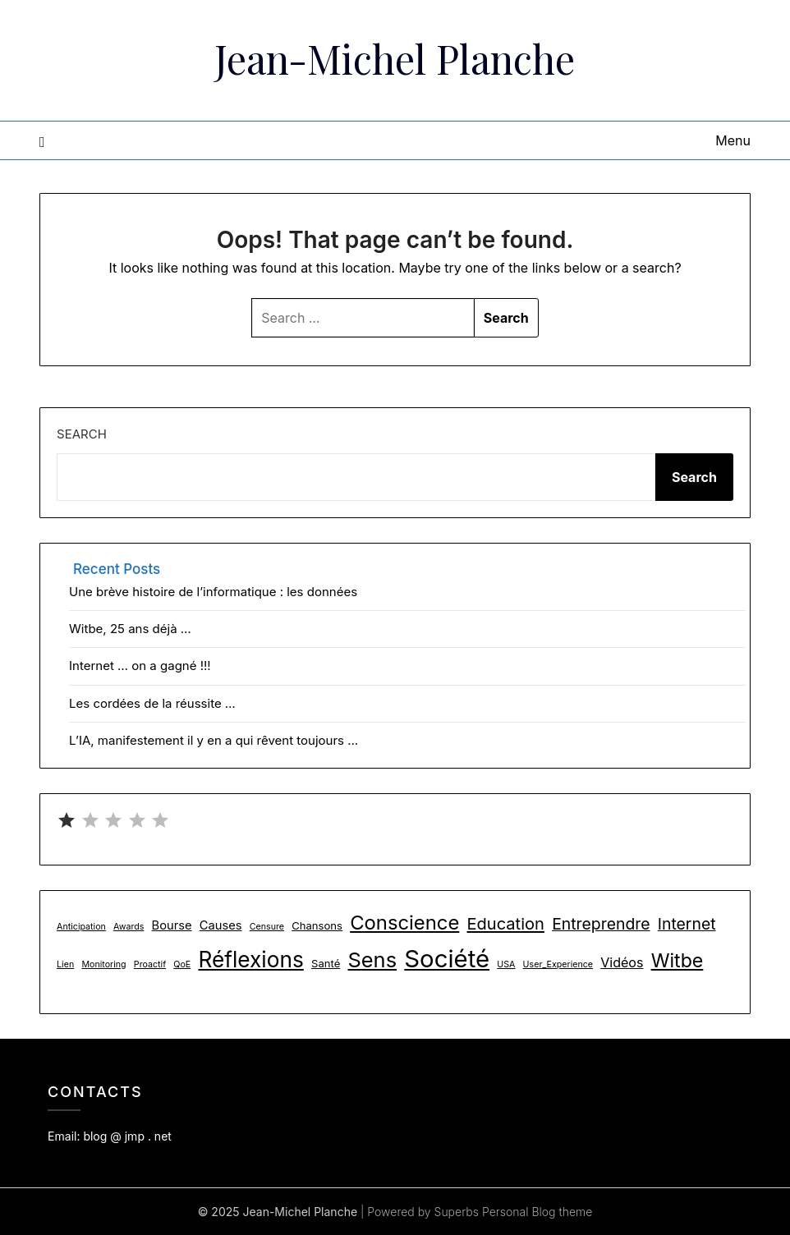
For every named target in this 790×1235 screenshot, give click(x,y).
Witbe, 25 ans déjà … (130, 628)
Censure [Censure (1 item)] (267, 926)
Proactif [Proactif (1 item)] (150, 964)
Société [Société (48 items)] (446, 958)
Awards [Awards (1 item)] (128, 926)
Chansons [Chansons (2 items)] (317, 925)
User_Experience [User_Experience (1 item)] (558, 964)
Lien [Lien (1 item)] (65, 964)
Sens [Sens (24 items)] (372, 959)
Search (82, 434)
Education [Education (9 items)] (505, 924)
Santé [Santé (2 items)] (325, 963)
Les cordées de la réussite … (152, 703)
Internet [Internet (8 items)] (687, 924)
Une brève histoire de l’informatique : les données (213, 591)
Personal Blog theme (537, 1212)
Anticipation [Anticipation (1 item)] (81, 926)
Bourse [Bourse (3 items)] (172, 925)
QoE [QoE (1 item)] (182, 964)
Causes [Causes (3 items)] (221, 925)
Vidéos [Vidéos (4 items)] (621, 962)
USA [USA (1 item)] (506, 964)
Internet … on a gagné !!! (140, 665)
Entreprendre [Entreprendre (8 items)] (601, 924)
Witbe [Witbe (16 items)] (677, 960)
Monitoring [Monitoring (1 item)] (103, 964)
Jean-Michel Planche (394, 58)
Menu (733, 140)
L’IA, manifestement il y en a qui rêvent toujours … (213, 740)
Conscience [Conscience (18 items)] (404, 922)
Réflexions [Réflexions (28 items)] (250, 959)
